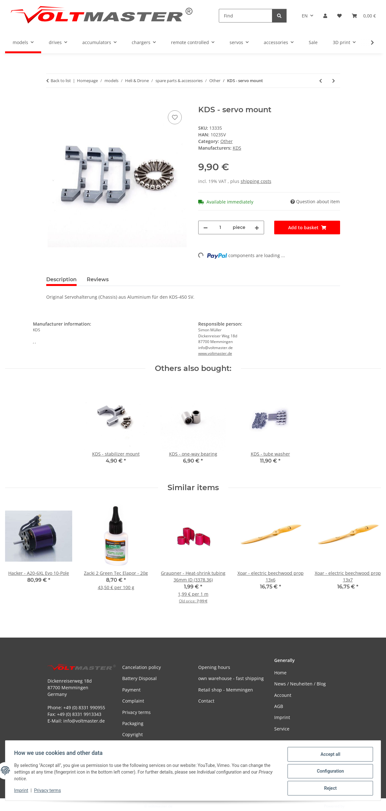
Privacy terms (48, 791)
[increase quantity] (257, 227)
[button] (325, 16)
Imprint (22, 791)
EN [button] (305, 16)
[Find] (245, 16)
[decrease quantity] (205, 227)
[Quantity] (220, 227)
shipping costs (256, 181)
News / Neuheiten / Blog (300, 684)
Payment (131, 690)
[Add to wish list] (175, 117)
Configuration (328, 772)
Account (282, 695)
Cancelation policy (141, 667)
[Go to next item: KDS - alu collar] (333, 81)
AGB (278, 706)
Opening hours (214, 667)
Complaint (133, 701)
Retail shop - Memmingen (225, 690)
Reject (329, 788)
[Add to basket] (51, 101)
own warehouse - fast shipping (231, 678)
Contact (206, 701)
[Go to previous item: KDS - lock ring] (320, 81)
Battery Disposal (139, 678)
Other (226, 141)
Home (280, 673)
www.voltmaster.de (215, 353)
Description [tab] (61, 279)
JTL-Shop (353, 806)
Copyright (132, 734)
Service (281, 729)
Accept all (329, 755)
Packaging (132, 723)
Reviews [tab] (98, 279)
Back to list (61, 80)
